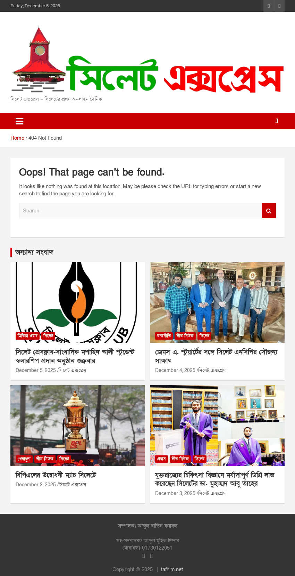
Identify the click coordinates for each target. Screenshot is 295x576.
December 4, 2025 (175, 370)
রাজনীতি (164, 336)
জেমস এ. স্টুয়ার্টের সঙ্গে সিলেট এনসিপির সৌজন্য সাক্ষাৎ (216, 356)
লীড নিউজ (185, 336)
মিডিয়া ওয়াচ (27, 336)
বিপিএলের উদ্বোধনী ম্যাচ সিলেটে (56, 475)
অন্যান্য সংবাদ (34, 252)
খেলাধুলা (24, 459)
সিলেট (48, 336)
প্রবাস (161, 459)
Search (269, 211)
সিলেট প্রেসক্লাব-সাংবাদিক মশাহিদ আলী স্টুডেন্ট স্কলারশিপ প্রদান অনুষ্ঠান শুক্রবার (75, 356)
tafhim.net (172, 569)
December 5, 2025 (36, 370)
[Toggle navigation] (19, 121)
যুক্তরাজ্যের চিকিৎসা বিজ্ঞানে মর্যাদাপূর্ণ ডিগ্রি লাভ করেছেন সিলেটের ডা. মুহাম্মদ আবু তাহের (214, 479)
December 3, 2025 (36, 484)
